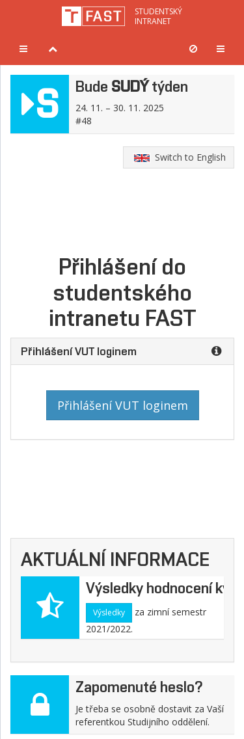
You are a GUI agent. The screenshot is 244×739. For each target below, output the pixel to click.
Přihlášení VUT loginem (122, 405)
